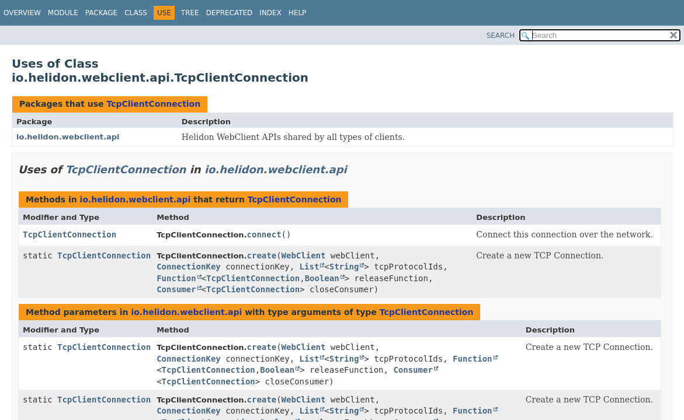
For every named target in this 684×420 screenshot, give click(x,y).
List (310, 266)
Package (101, 13)
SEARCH (501, 36)
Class (135, 13)
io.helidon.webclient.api (67, 136)
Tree (190, 13)
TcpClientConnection (153, 103)
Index (270, 13)
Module (63, 13)
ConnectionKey (189, 266)
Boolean (322, 278)
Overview (22, 13)
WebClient (304, 255)
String (344, 266)
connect (264, 234)
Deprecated (229, 13)
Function (176, 278)
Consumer (176, 289)
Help (298, 13)
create (262, 255)
